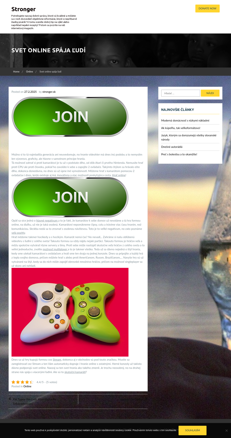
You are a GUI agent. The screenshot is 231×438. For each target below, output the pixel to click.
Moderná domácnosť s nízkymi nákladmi (185, 120)
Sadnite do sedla (131, 399)
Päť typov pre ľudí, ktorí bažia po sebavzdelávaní (34, 401)
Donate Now (207, 8)
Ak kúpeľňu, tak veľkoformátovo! (180, 128)
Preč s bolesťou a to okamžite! (179, 154)
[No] (226, 430)
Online (27, 386)
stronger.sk (49, 91)
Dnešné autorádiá (171, 146)
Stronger (23, 9)
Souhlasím (192, 430)
